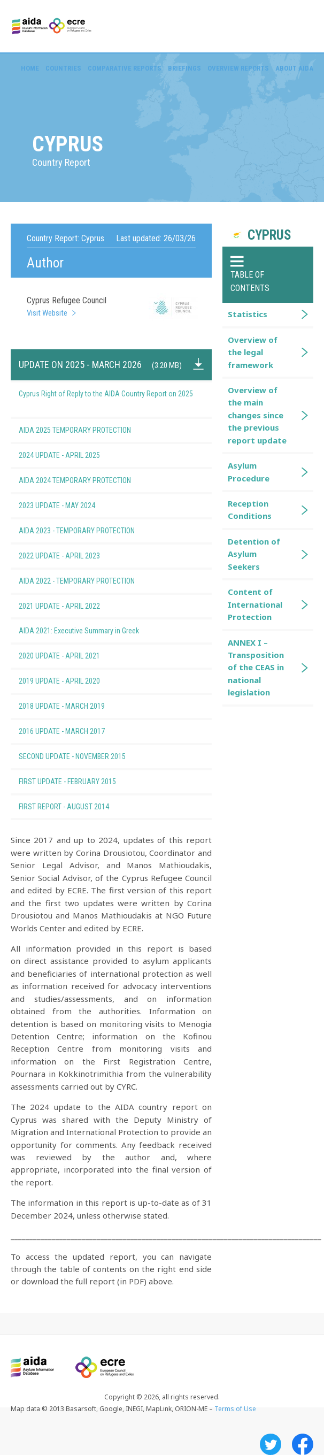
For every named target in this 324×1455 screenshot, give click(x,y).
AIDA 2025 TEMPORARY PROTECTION (92, 430)
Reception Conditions (250, 509)
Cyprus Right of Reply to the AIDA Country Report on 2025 (106, 399)
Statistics (247, 314)
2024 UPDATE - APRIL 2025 (77, 455)
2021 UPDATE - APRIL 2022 (77, 606)
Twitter (270, 1444)
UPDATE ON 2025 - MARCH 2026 (100, 364)
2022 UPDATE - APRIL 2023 (77, 556)
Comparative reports (124, 68)
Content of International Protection (255, 604)
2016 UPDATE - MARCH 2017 (79, 731)
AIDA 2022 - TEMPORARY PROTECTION (94, 581)
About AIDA (294, 68)
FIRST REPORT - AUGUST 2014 (81, 806)
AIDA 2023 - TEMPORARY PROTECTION (94, 530)
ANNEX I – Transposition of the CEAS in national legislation (256, 667)
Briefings (184, 68)
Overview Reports (238, 68)
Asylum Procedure (248, 471)
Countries (63, 68)
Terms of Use (235, 1408)
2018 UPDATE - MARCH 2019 (79, 706)
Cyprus (269, 235)
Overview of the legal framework (252, 352)
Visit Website (47, 313)
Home (30, 68)
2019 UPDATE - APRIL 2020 (77, 681)
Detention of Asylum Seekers (254, 554)
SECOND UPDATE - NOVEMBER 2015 (90, 756)
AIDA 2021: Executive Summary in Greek (96, 630)
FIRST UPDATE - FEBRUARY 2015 (85, 781)
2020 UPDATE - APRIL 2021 (77, 656)
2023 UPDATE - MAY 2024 (74, 505)
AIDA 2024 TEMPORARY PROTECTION (92, 480)
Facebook (302, 1444)
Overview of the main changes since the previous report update (257, 415)
